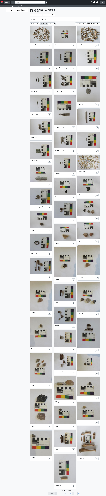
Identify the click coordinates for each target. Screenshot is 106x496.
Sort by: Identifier (80, 23)
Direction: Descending (92, 23)
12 (76, 493)
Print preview (35, 23)
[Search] (30, 2)
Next (79, 493)
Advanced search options (39, 19)
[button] (91, 2)
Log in (101, 2)
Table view (51, 23)
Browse (7, 2)
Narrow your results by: (17, 10)
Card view (44, 23)
